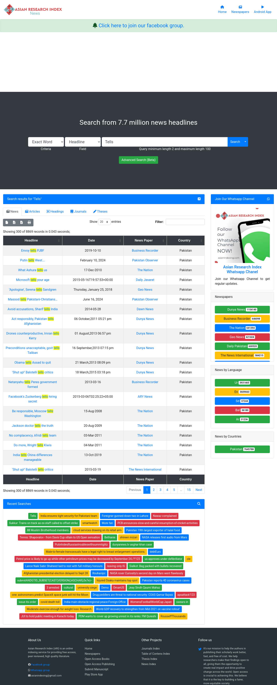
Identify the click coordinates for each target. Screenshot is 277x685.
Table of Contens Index (156, 620)
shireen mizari (128, 503)
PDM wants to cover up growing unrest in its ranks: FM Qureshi (117, 582)
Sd (242, 401)
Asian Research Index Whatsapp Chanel (242, 269)
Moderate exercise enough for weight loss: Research (59, 575)
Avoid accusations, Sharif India (49, 309)
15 (189, 456)
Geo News (164, 289)
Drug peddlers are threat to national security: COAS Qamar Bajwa (133, 561)
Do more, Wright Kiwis (49, 416)
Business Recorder (164, 250)
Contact (151, 662)
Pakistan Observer (164, 260)
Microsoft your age (49, 280)
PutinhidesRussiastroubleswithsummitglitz (81, 511)
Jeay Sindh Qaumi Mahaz (144, 554)
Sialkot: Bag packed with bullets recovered (155, 532)
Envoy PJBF (48, 250)
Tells (37, 199)
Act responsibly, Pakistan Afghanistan (49, 319)
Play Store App (94, 641)
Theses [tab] (100, 211)
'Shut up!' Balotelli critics (48, 358)
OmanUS (118, 554)
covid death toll (50, 568)
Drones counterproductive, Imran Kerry (48, 329)
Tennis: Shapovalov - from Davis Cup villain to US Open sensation (60, 503)
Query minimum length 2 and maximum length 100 (174, 149)
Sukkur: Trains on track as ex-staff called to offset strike (43, 489)
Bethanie (109, 503)
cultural (68, 554)
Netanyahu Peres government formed (49, 368)
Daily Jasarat (164, 280)
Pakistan (242, 449)
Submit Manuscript (96, 635)
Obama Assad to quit (49, 348)
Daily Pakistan (242, 346)
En (242, 392)
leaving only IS (116, 532)
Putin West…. (48, 260)
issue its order (27, 568)
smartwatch (89, 489)
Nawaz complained (165, 482)
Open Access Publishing (100, 630)
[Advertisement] (138, 62)
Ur (242, 383)
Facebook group (40, 631)
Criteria (46, 149)
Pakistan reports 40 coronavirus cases (165, 547)
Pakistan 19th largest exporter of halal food (153, 496)
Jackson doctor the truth (48, 397)
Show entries (105, 222)
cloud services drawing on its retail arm (97, 496)
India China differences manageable (49, 426)
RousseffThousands (173, 582)
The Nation (164, 270)
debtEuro (155, 518)
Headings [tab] (55, 211)
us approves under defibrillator (163, 525)
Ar (242, 419)
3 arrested (53, 554)
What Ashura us (48, 270)
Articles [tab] (32, 211)
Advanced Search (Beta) (138, 160)
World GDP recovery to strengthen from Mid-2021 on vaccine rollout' (138, 575)
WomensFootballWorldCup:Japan (151, 568)
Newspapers (92, 620)
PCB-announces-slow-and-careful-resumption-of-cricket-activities (157, 489)
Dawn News (163, 309)
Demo (105, 554)
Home (88, 615)
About (137, 662)
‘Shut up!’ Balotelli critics (48, 436)
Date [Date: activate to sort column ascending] (118, 240)
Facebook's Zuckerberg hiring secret (49, 377)
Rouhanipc (99, 539)
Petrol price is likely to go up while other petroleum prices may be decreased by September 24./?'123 (78, 525)
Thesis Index (149, 625)
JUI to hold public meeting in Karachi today (47, 582)
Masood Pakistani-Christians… (48, 299)
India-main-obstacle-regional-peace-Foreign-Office (95, 568)
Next (199, 456)
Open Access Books (97, 625)
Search (235, 142)
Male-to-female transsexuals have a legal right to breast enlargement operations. (95, 518)
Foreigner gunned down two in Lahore (125, 482)
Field (82, 149)
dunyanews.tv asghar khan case (132, 511)
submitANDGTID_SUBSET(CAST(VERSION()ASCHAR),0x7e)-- (54, 547)
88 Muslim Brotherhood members (48, 496)
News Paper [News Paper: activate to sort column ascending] (162, 240)
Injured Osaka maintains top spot (117, 547)
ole (189, 525)
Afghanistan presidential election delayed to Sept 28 (56, 539)
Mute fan (107, 489)
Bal (242, 410)
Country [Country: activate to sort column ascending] (193, 240)
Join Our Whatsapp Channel (234, 199)
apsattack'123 (186, 561)
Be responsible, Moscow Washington (49, 387)
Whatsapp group (40, 636)
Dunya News (163, 319)
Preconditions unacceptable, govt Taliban (49, 338)
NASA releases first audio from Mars (164, 503)
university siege (87, 554)
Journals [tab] (78, 211)
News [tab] (12, 211)
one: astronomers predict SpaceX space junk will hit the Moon (50, 561)
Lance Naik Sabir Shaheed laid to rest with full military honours (64, 532)
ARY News (164, 377)
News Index (149, 630)
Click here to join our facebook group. (141, 25)
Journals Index (151, 615)
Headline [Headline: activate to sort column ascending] (47, 240)
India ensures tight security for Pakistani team (68, 482)
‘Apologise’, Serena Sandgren (48, 289)
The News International (163, 436)
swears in (182, 568)
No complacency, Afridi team (48, 407)
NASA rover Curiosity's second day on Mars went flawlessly (146, 539)
